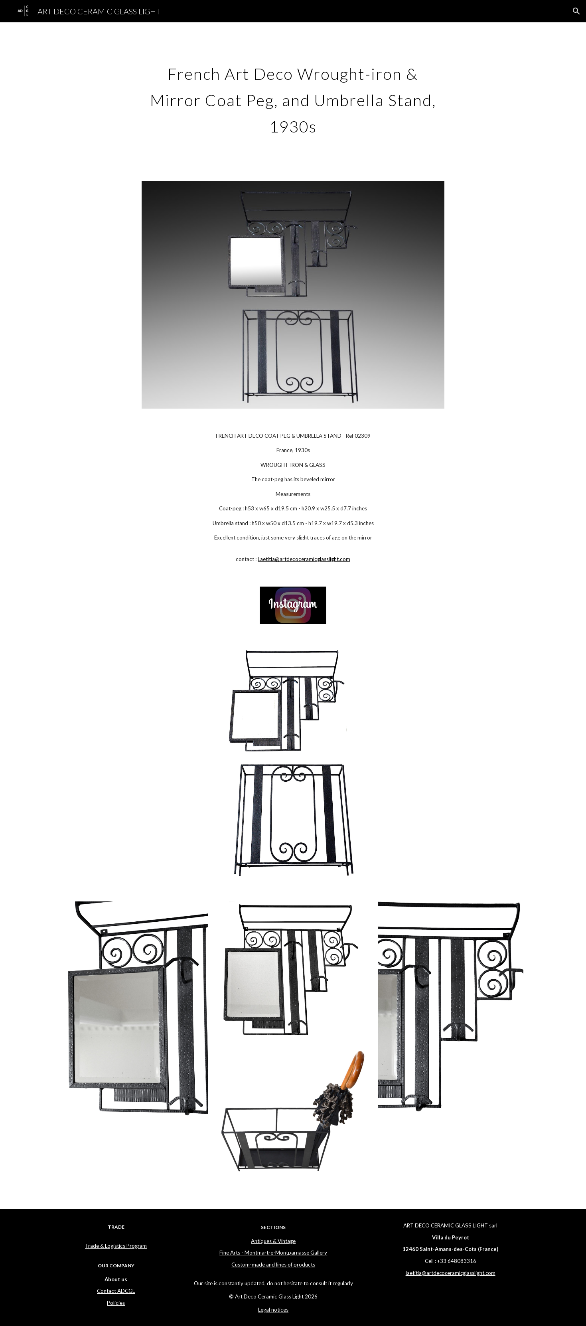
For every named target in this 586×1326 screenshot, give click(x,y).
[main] (293, 97)
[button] (576, 11)
